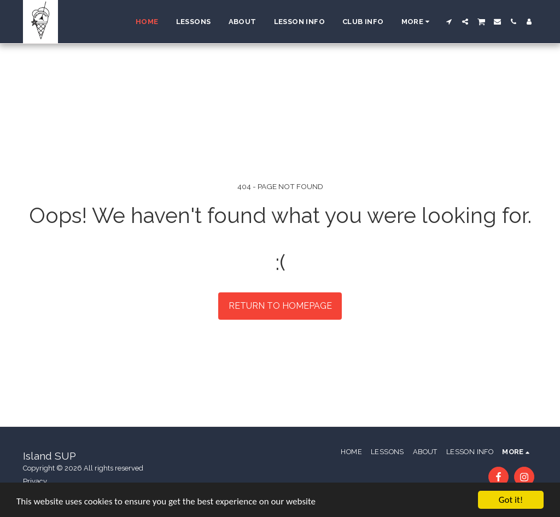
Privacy (35, 481)
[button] (449, 21)
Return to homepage (280, 306)
